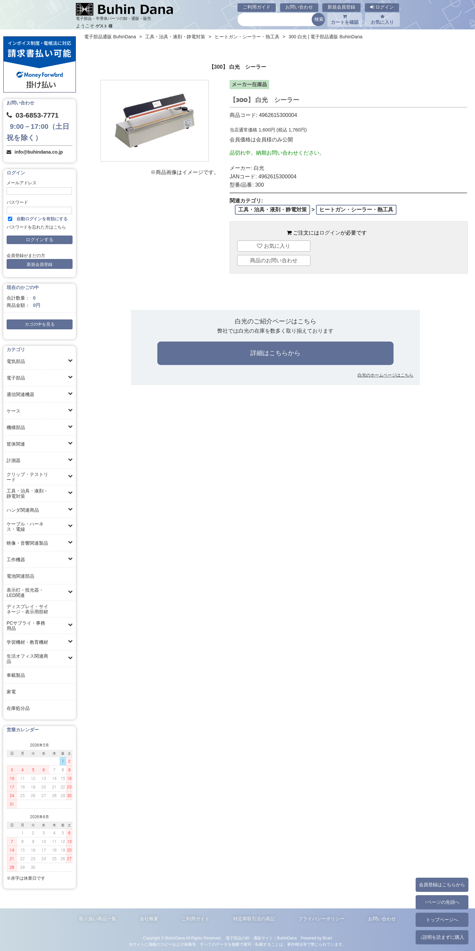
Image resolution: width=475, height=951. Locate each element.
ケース (13, 411)
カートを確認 (345, 19)
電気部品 (16, 361)
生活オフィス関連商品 (27, 658)
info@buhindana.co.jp (39, 152)
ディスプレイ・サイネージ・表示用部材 (27, 609)
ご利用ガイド (256, 7)
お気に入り (382, 19)
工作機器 (16, 559)
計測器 (13, 460)
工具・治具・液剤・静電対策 (27, 493)
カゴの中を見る (40, 324)
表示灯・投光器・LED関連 (25, 592)
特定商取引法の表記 (254, 918)
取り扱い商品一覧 (97, 918)
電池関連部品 (20, 576)
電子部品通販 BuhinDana (110, 36)
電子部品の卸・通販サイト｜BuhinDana (261, 938)
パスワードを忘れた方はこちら (36, 227)
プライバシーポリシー (321, 918)
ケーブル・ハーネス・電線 (25, 526)
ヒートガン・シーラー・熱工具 (247, 36)
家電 (11, 691)
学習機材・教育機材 (27, 642)
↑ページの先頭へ (442, 902)
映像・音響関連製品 (27, 543)
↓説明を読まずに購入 (442, 937)
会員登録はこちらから (442, 884)
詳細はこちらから (275, 352)
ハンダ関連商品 (23, 510)
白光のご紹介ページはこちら (275, 321)
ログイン (382, 7)
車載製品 (16, 675)
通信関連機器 (20, 394)
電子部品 (16, 378)
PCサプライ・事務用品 (26, 625)
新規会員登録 (341, 7)
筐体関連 (16, 444)
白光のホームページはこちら (385, 375)
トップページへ (442, 919)
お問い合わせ (299, 7)
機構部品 (16, 427)
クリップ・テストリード (27, 477)
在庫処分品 (18, 708)
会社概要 (149, 918)
